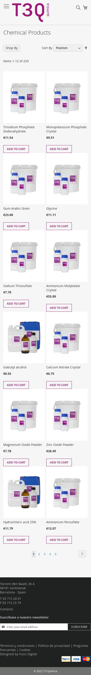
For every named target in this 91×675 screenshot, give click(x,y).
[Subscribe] (79, 626)
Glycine (51, 208)
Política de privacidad (54, 646)
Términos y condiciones (17, 646)
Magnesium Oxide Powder (22, 445)
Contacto (6, 609)
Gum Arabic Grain (16, 208)
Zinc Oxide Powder (60, 445)
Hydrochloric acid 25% (19, 522)
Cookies (25, 650)
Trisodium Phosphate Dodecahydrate (19, 129)
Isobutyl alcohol (14, 367)
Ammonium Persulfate (62, 522)
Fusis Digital (28, 654)
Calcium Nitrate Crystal (63, 367)
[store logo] (31, 12)
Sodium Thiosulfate (17, 286)
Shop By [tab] (12, 48)
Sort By (47, 48)
